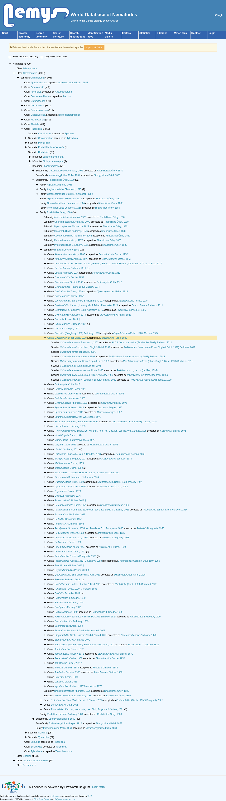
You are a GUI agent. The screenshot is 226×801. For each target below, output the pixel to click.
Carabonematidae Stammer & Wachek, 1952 (70, 194)
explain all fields (94, 47)
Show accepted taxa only (23, 56)
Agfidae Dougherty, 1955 (59, 184)
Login (212, 33)
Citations (162, 33)
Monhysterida (38, 119)
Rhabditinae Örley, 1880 (112, 217)
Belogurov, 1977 (71, 458)
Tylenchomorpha (64, 751)
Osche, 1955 (69, 463)
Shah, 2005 (64, 704)
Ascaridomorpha (63, 91)
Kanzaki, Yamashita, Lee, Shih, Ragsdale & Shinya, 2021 (87, 709)
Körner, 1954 (69, 602)
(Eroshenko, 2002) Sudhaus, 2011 (142, 342)
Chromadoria (37, 77)
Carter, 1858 (66, 681)
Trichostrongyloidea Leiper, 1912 (65, 723)
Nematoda (36, 760)
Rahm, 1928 (112, 291)
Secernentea (29, 765)
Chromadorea (30, 73)
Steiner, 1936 (108, 672)
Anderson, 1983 (70, 398)
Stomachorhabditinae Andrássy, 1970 (73, 695)
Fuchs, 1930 (113, 338)
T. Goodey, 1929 (70, 598)
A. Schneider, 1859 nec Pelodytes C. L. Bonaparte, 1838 (89, 528)
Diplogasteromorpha (69, 115)
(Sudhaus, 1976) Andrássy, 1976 (78, 686)
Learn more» (99, 787)
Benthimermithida (40, 96)
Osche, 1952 (113, 254)
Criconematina (45, 138)
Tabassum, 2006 (78, 352)
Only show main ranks (54, 56)
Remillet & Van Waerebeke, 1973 (78, 417)
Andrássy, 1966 (70, 254)
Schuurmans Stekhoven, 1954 (77, 477)
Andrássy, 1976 (67, 272)
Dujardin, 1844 (67, 593)
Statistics (145, 33)
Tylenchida (36, 751)
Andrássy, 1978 (71, 259)
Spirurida (35, 742)
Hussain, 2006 (80, 365)
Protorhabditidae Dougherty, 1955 (64, 207)
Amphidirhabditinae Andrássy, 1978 (72, 222)
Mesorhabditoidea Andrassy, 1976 (66, 170)
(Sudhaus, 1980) (151, 379)
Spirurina (69, 133)
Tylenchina (72, 138)
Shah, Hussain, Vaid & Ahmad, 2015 (81, 635)
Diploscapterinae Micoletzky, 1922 (71, 226)
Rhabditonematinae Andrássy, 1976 (72, 691)
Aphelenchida (38, 82)
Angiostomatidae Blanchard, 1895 (64, 189)
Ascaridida (36, 91)
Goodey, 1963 (67, 672)
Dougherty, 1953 (68, 519)
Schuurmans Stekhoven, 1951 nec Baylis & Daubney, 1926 (92, 509)
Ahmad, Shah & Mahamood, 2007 (80, 630)
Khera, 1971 (70, 505)
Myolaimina (44, 142)
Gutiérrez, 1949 (69, 407)
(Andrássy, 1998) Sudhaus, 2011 (137, 356)
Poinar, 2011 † (67, 319)
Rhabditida (36, 129)
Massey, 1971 (68, 607)
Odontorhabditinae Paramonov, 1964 (73, 235)
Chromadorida (38, 101)
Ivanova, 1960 (69, 533)
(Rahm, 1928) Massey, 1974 (77, 287)
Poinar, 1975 (133, 300)
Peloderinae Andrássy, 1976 (68, 240)
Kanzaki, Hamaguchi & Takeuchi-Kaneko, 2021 (86, 305)
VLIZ (90, 796)
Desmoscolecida (39, 110)
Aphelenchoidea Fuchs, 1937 (73, 82)
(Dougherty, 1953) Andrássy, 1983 (77, 333)
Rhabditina (43, 152)
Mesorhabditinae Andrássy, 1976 (71, 231)
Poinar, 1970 (68, 491)
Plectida (66, 96)
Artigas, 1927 (67, 328)
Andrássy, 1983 (68, 393)
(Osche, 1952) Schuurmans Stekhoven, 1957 (84, 644)
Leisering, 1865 (70, 426)
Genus (51, 338)
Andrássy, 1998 (77, 356)
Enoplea (27, 756)
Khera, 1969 (70, 486)
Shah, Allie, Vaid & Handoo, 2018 (78, 454)
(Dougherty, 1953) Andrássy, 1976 (79, 310)
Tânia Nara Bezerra (42, 799)
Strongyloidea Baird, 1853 (107, 175)
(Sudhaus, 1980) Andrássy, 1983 (88, 379)
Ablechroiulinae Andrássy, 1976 (70, 217)
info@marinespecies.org (64, 799)
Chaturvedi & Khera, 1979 (75, 440)
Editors (126, 33)
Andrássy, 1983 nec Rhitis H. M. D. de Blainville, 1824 (85, 616)
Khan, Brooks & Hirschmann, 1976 (80, 300)
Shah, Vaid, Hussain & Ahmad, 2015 (77, 700)
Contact (195, 33)
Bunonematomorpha (53, 156)
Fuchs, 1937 (70, 514)
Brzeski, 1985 (65, 444)
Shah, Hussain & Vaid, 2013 (77, 574)
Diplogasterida (38, 115)
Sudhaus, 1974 (70, 324)
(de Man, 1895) (137, 370)
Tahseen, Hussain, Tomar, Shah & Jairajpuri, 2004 (87, 472)
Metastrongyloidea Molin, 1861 (64, 175)
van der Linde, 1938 (71, 338)
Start (5, 33)
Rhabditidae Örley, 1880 (108, 198)
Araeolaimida (37, 87)
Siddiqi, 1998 (69, 282)
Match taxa (180, 33)
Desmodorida (37, 105)
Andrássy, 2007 (66, 612)
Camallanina (44, 133)
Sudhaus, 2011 (70, 268)
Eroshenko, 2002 (79, 342)
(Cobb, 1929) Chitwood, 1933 (136, 584)
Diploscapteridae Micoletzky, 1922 (64, 198)
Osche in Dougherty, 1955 (75, 556)
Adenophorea (30, 68)
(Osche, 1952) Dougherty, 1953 (78, 561)
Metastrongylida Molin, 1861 (57, 728)
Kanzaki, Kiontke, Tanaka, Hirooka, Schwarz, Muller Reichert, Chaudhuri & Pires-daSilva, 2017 (108, 263)
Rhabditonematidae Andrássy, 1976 (65, 714)
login (219, 15)
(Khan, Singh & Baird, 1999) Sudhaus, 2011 (159, 347)
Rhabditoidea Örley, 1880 (110, 170)
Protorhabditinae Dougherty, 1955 (71, 245)
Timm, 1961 (70, 551)
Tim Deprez (54, 796)
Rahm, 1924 (68, 435)
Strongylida (36, 746)
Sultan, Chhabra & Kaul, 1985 (78, 584)
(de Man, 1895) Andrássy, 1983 (86, 375)
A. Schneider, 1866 (131, 310)
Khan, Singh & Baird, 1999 (85, 347)
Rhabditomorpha (51, 166)
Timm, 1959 (69, 291)
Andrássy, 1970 (138, 635)
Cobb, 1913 (109, 282)
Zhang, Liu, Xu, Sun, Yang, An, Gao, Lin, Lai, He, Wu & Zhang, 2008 (101, 430)
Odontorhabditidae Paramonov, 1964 (66, 203)
